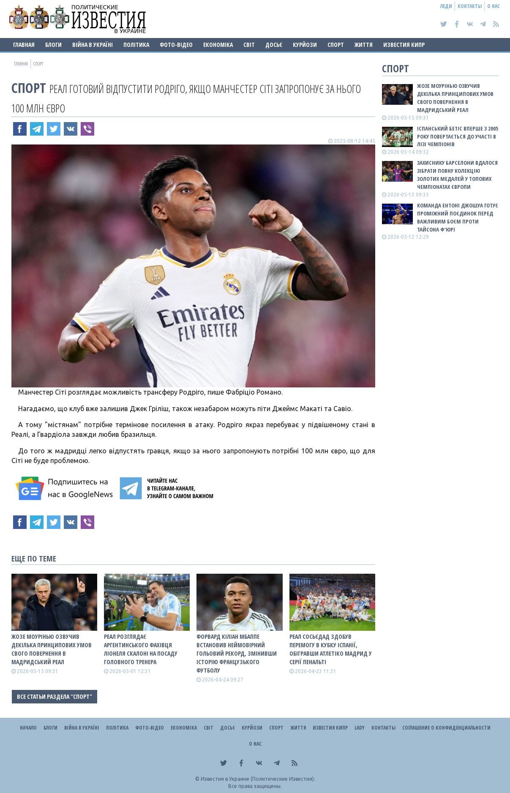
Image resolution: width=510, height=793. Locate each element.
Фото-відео (176, 45)
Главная (24, 45)
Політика (136, 45)
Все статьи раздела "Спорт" (54, 696)
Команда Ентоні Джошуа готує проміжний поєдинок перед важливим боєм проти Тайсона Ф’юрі (457, 217)
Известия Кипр (404, 45)
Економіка (218, 45)
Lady (360, 727)
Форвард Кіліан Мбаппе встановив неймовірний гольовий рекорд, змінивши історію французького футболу (236, 653)
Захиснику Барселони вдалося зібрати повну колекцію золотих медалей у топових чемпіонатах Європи (457, 175)
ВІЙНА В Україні (92, 45)
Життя (364, 45)
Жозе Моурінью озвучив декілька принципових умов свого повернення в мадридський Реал (51, 649)
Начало (28, 727)
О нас (493, 6)
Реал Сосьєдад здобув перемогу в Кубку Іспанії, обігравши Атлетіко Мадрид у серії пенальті (330, 649)
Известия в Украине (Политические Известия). (258, 779)
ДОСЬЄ (273, 45)
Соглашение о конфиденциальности (446, 727)
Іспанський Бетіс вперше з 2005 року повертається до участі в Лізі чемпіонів (457, 136)
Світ (249, 45)
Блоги (53, 45)
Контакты (470, 6)
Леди (446, 6)
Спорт (335, 45)
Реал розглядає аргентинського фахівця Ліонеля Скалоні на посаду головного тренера (140, 649)
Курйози (305, 45)
